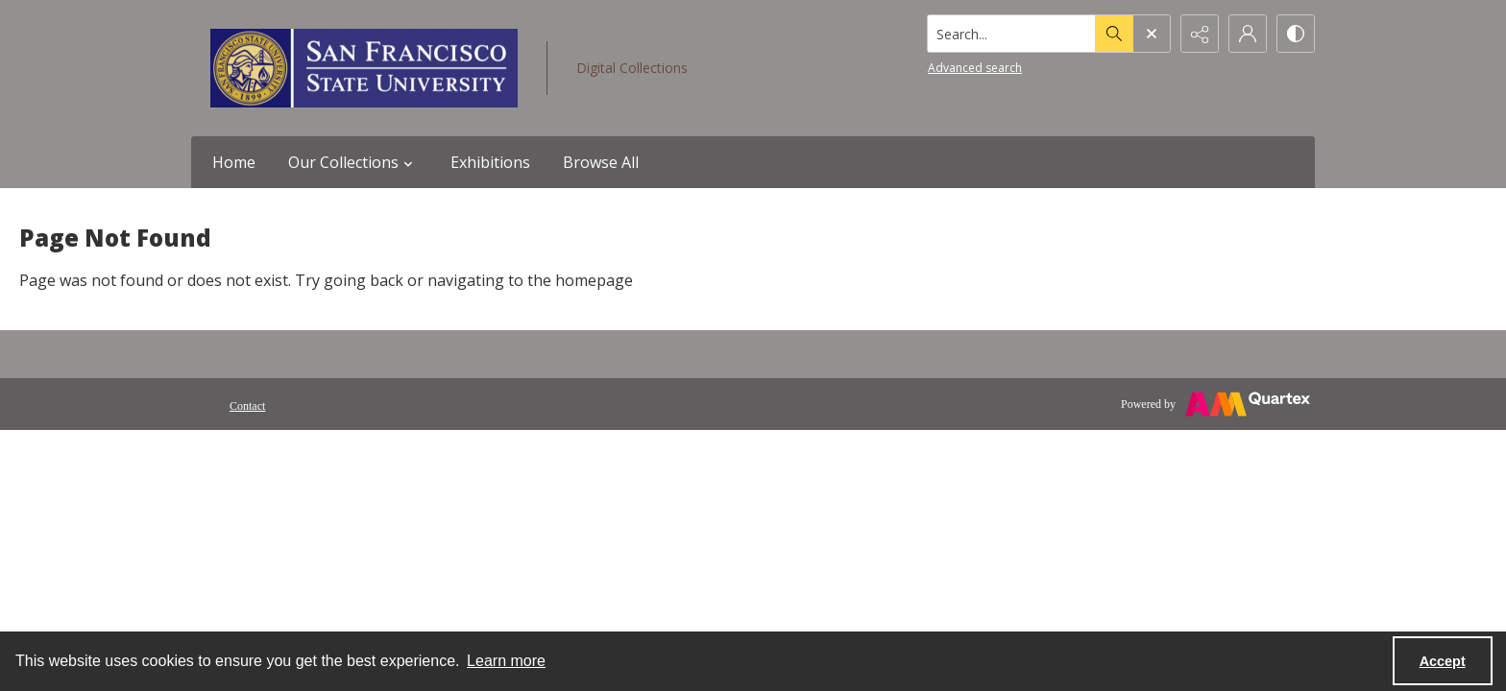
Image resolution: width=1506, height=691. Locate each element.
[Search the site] (1012, 33)
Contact (247, 406)
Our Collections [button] (353, 162)
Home (233, 162)
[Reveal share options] (1199, 33)
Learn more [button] (506, 661)
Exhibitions (490, 162)
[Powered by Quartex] (1215, 404)
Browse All (601, 162)
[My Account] (1247, 33)
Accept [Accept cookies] (1443, 661)
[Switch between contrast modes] (1295, 33)
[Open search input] (1151, 33)
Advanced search (975, 68)
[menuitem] (247, 404)
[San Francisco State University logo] (364, 68)
